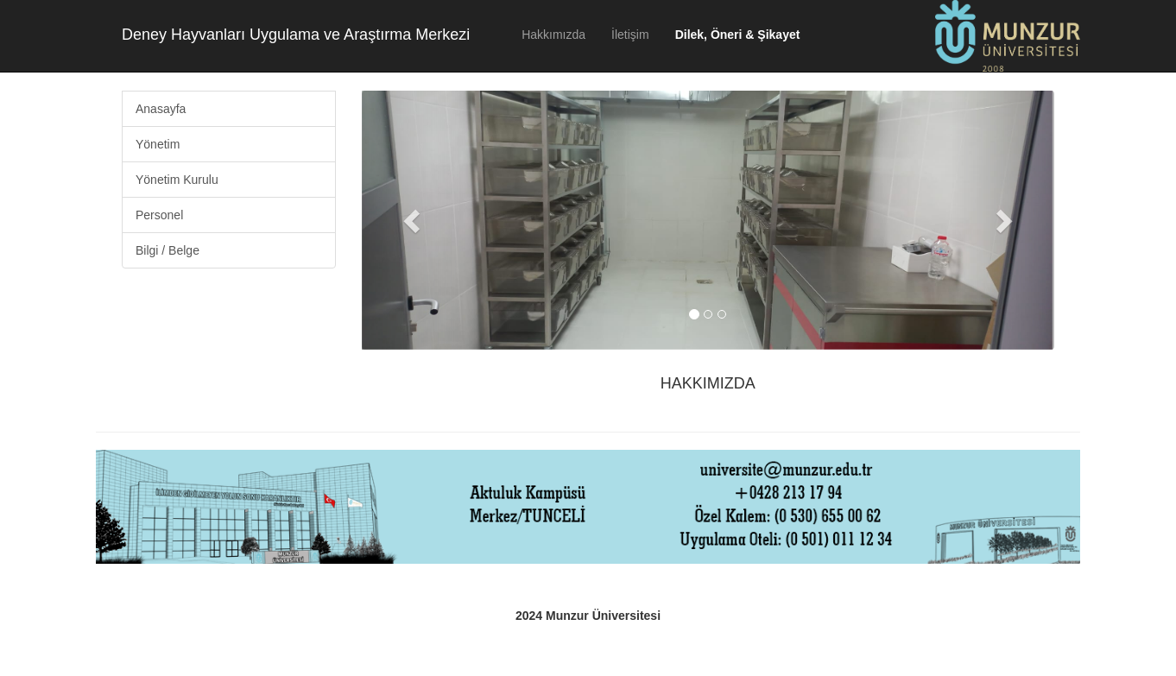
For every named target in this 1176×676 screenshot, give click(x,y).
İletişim (630, 34)
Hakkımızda (553, 34)
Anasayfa (161, 109)
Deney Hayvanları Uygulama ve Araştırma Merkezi (296, 34)
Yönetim (158, 144)
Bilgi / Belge (167, 250)
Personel (159, 215)
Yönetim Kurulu (177, 179)
